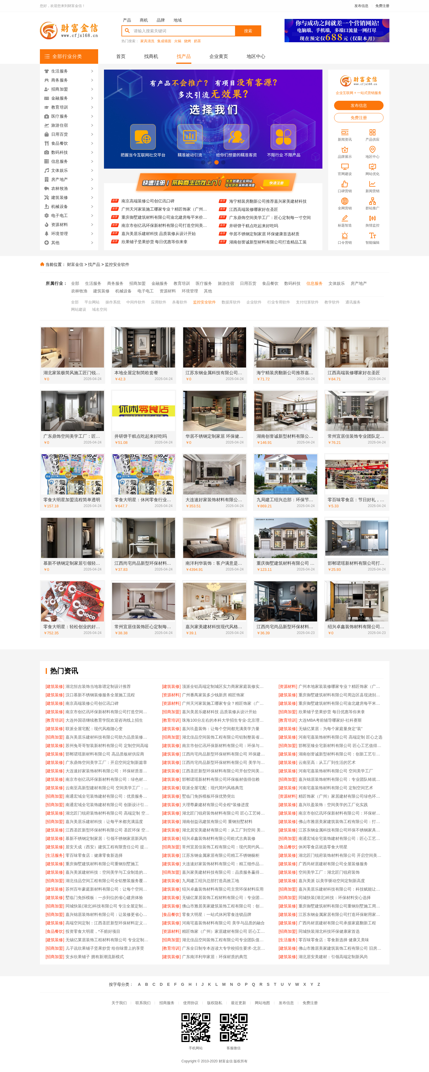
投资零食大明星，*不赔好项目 (93, 931)
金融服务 (159, 283)
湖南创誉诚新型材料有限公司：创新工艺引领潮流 (341, 754)
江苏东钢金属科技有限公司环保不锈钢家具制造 (341, 830)
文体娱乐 (337, 283)
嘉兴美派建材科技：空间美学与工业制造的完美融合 (108, 872)
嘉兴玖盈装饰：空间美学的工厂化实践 (333, 805)
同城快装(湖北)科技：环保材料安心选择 (334, 898)
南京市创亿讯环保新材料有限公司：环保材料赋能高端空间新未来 (341, 813)
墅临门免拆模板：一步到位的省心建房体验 (104, 898)
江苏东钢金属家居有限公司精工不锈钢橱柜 (220, 855)
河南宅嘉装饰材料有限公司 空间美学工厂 (336, 771)
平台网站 (92, 302)
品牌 (161, 20)
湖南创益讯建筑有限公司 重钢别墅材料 (217, 822)
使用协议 (190, 1003)
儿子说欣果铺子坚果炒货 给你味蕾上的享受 (105, 948)
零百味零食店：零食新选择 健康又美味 (334, 940)
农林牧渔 (79, 291)
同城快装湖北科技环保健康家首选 (329, 931)
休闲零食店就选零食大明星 (323, 847)
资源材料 (168, 291)
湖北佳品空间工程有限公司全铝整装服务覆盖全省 (108, 881)
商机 (144, 20)
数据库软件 (231, 302)
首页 (121, 56)
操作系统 (113, 302)
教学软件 (332, 302)
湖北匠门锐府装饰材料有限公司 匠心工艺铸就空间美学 (224, 813)
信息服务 (314, 283)
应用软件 (158, 302)
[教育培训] (55, 720)
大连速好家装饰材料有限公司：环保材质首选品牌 (108, 771)
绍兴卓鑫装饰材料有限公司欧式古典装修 (218, 838)
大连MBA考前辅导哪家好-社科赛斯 (330, 720)
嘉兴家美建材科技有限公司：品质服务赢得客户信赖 (224, 872)
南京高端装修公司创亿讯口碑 (147, 207)
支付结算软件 (307, 302)
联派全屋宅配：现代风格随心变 (94, 729)
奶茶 (197, 41)
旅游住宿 (226, 283)
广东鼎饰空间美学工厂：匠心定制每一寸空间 (270, 223)
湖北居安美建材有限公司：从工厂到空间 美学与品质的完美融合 (224, 830)
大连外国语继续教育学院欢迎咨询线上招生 (104, 720)
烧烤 (187, 41)
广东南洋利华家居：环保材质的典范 (214, 957)
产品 (127, 20)
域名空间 (99, 309)
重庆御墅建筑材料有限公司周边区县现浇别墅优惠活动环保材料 (164, 199)
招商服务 (166, 1003)
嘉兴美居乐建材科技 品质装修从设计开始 (158, 239)
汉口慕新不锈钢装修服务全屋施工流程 (100, 695)
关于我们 (119, 1003)
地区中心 (256, 56)
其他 (208, 291)
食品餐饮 (270, 283)
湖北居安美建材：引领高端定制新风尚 (333, 957)
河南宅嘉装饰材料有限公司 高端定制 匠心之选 (340, 737)
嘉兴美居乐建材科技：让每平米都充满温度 (104, 822)
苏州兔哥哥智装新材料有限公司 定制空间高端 (107, 745)
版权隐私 (214, 1003)
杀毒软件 (179, 302)
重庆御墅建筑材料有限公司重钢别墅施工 (102, 864)
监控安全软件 (117, 264)
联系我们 (143, 1003)
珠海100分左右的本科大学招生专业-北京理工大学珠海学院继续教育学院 (224, 720)
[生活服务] (55, 855)
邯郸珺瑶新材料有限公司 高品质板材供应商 (105, 754)
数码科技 (292, 283)
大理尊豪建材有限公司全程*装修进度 (215, 805)
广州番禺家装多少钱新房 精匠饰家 (213, 695)
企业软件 (254, 302)
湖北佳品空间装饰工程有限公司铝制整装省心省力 (224, 737)
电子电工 (145, 291)
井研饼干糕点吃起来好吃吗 (253, 231)
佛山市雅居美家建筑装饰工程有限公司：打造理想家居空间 (341, 822)
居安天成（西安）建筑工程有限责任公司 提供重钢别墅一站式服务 (108, 847)
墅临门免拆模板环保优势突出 (208, 796)
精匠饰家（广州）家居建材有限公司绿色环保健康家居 (341, 796)
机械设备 (123, 291)
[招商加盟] (171, 712)
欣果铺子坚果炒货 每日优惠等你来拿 (332, 712)
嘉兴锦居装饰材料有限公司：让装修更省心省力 (108, 914)
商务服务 (115, 283)
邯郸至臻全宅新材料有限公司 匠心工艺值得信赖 (341, 745)
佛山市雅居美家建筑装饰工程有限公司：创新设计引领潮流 (224, 906)
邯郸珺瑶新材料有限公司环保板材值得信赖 (220, 779)
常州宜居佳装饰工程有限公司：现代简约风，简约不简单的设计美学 (224, 847)
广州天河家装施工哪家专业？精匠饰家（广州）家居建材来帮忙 (164, 215)
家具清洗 (147, 41)
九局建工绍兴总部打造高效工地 (210, 881)
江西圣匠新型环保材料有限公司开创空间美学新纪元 (224, 771)
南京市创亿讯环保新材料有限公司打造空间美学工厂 (164, 231)
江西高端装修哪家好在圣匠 (253, 215)
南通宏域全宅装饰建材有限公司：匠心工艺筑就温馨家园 (341, 838)
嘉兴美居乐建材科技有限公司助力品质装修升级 (108, 737)
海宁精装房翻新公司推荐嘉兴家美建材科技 (268, 207)
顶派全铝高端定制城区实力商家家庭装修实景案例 (224, 686)
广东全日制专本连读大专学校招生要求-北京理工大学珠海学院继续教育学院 (224, 948)
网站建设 (78, 309)
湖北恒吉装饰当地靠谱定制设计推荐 (98, 686)
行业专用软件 (278, 302)
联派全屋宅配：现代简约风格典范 (212, 788)
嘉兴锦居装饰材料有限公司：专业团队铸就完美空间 (341, 779)
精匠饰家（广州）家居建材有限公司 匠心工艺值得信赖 (224, 931)
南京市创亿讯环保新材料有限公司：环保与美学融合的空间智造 (224, 745)
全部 (75, 283)
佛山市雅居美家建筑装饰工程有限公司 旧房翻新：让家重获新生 (341, 948)
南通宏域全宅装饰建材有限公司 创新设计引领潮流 (108, 805)
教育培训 (182, 283)
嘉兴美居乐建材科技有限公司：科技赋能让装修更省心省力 (341, 889)
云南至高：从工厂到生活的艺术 (327, 762)
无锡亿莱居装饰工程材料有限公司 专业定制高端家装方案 (108, 940)
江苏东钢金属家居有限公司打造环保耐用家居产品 (341, 914)
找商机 (151, 56)
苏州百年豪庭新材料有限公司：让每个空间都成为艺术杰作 (108, 889)
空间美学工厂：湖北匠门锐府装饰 (329, 872)
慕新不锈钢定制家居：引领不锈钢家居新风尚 (106, 838)
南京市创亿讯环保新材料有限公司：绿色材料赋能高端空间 (108, 779)
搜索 (248, 31)
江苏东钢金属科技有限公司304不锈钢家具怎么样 (272, 199)
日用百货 (248, 283)
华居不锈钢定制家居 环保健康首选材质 (264, 240)
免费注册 (382, 6)
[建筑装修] (55, 686)
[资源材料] (288, 686)
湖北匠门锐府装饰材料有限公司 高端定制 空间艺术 (108, 813)
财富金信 (75, 264)
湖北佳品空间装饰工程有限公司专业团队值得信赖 (224, 940)
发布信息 (361, 6)
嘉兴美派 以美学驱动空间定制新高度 (332, 881)
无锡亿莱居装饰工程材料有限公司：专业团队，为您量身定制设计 (224, 898)
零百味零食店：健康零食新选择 (94, 855)
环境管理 (190, 291)
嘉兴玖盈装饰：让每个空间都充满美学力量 (220, 729)
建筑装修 (101, 291)
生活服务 (93, 283)
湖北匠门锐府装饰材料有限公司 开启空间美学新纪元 (341, 855)
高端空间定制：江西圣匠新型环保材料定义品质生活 (108, 923)
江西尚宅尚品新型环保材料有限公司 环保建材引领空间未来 (224, 754)
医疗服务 (204, 283)
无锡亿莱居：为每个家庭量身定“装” (330, 729)
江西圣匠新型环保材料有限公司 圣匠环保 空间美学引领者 (108, 830)
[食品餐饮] (288, 847)
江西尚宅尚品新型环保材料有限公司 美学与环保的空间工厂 (224, 762)
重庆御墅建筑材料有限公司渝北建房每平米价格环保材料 (164, 223)
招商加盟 (137, 283)
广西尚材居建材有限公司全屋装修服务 (333, 864)
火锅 (177, 41)
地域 (178, 20)
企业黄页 (218, 56)
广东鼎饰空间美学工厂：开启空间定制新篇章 (106, 762)
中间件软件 (135, 302)
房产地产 (359, 283)
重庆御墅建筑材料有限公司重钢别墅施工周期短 (341, 906)
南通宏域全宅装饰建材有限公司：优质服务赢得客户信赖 (108, 796)
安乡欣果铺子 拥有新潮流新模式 (95, 957)
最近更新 (238, 1003)
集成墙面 (164, 41)
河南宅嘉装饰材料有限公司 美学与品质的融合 (223, 923)
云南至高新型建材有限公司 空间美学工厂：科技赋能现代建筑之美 (108, 788)
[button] (203, 162)
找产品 (184, 56)
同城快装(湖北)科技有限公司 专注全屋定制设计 (108, 906)
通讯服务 (353, 302)
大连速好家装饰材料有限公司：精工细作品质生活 (224, 864)
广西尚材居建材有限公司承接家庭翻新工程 (337, 923)
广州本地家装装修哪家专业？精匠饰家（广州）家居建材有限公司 (341, 686)
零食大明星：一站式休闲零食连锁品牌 (216, 914)
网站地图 (262, 1003)
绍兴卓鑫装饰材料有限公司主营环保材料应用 (223, 889)
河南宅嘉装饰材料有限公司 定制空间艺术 (336, 788)
